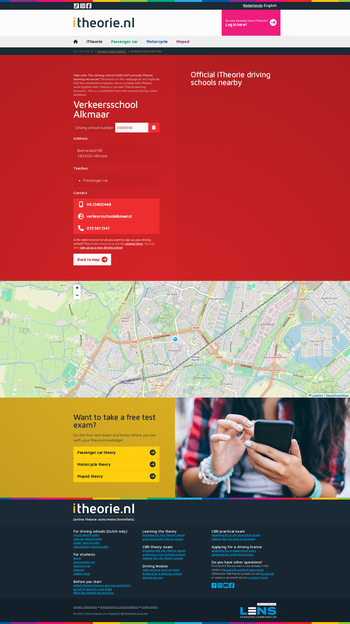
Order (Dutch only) (86, 543)
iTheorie (94, 41)
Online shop (81, 573)
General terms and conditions (119, 607)
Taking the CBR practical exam (233, 539)
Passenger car (124, 41)
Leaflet (316, 395)
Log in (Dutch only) (86, 535)
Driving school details (112, 51)
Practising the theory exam (162, 539)
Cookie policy (149, 607)
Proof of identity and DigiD (92, 589)
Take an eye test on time (160, 570)
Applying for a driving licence (232, 554)
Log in (77, 558)
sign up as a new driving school (101, 247)
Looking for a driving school (162, 573)
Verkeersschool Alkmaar (146, 51)
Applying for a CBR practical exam (235, 535)
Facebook (267, 573)
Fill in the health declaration (93, 593)
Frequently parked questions (243, 570)
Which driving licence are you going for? (102, 585)
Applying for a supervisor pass (233, 550)
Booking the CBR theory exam (163, 550)
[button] (175, 339)
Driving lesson (152, 577)
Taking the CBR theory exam (162, 558)
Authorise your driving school (163, 554)
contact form (134, 243)
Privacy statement (85, 607)
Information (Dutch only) (91, 546)
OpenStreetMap (337, 395)
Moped (182, 41)
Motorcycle (157, 41)
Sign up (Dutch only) (87, 539)
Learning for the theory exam (163, 535)
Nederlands (253, 5)
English (270, 5)
